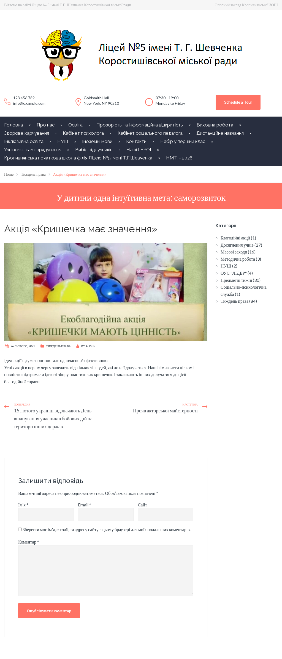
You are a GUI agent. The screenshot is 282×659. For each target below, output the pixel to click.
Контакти (136, 141)
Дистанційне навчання (220, 133)
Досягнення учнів (237, 244)
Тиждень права (58, 346)
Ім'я (23, 504)
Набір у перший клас (182, 141)
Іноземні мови (97, 141)
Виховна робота (215, 125)
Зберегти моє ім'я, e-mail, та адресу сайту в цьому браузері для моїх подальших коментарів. (107, 529)
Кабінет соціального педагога (150, 133)
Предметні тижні (236, 280)
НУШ (62, 141)
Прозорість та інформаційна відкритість (139, 125)
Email (84, 504)
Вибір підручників (94, 149)
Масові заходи (234, 251)
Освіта (75, 125)
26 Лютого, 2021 (22, 346)
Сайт (142, 504)
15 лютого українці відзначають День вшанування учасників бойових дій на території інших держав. (53, 418)
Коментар (28, 541)
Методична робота (238, 258)
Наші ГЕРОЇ (138, 149)
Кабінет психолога (83, 133)
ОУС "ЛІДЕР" (234, 272)
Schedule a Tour (238, 102)
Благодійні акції (235, 237)
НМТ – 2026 (179, 158)
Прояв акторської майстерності (165, 410)
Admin (91, 346)
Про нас (46, 125)
